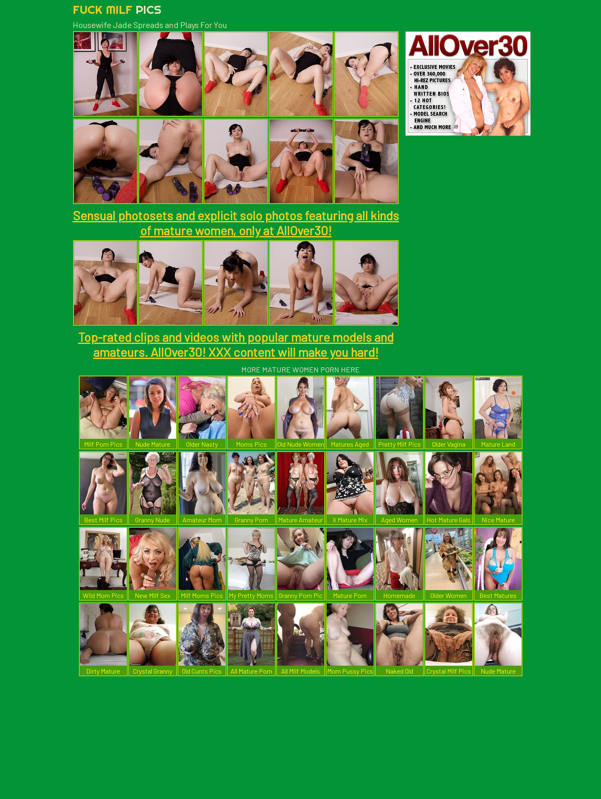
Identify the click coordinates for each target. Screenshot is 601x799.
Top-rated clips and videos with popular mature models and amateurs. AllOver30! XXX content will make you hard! (236, 344)
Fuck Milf (117, 9)
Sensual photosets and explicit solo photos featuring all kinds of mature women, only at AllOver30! (236, 223)
